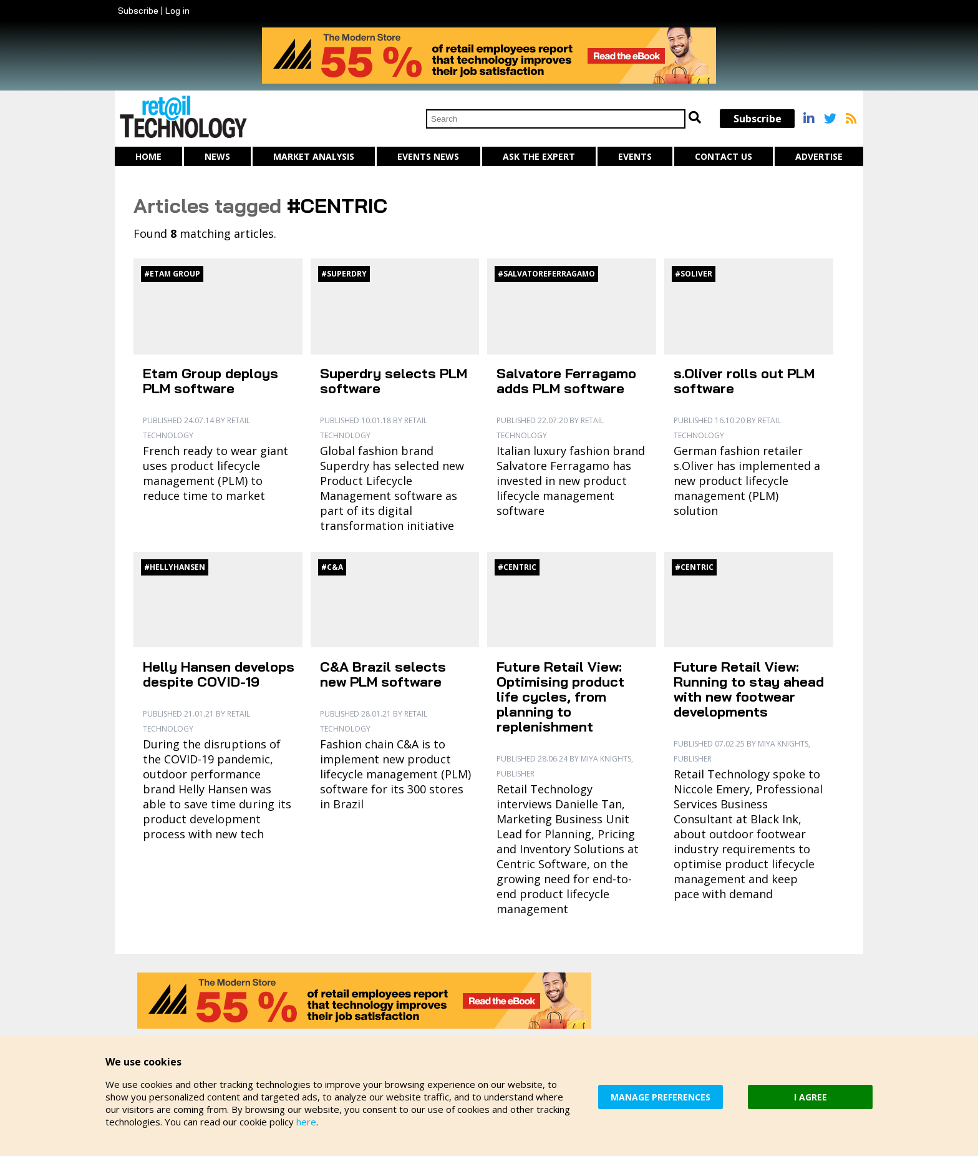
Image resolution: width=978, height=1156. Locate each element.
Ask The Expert (539, 156)
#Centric (517, 567)
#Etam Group (172, 273)
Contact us (723, 156)
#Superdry (344, 273)
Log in (177, 10)
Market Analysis (313, 156)
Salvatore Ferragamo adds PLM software (566, 381)
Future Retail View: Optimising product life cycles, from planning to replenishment (560, 696)
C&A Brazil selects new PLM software (383, 674)
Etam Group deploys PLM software (210, 381)
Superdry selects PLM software (393, 381)
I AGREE (810, 1097)
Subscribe (138, 10)
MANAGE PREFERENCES (660, 1097)
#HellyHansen (174, 567)
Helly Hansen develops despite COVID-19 (218, 674)
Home (148, 156)
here (306, 1121)
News (217, 156)
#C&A (332, 567)
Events (635, 156)
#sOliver (693, 273)
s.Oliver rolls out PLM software (744, 381)
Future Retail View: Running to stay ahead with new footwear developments (749, 689)
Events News (428, 156)
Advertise (819, 156)
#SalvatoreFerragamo (546, 273)
